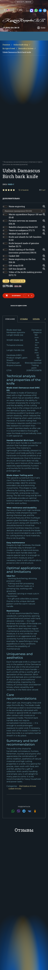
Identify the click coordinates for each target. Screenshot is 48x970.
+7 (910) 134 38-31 (11, 28)
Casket (14, 255)
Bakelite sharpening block (23, 227)
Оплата (36, 319)
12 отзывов (24, 190)
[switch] (5, 207)
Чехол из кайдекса (22, 230)
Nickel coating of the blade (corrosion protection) (22, 251)
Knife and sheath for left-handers (25, 238)
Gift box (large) (17, 268)
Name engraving (17, 206)
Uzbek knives (14, 788)
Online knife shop (20, 44)
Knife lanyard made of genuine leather (24, 245)
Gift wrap (16, 265)
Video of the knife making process (25, 273)
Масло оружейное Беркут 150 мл (25, 216)
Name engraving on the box (22, 260)
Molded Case (18, 233)
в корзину (16, 296)
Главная (6, 44)
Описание (10, 319)
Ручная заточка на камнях (23, 222)
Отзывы (24, 319)
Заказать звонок (24, 2)
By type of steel (9, 48)
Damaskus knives (25, 48)
